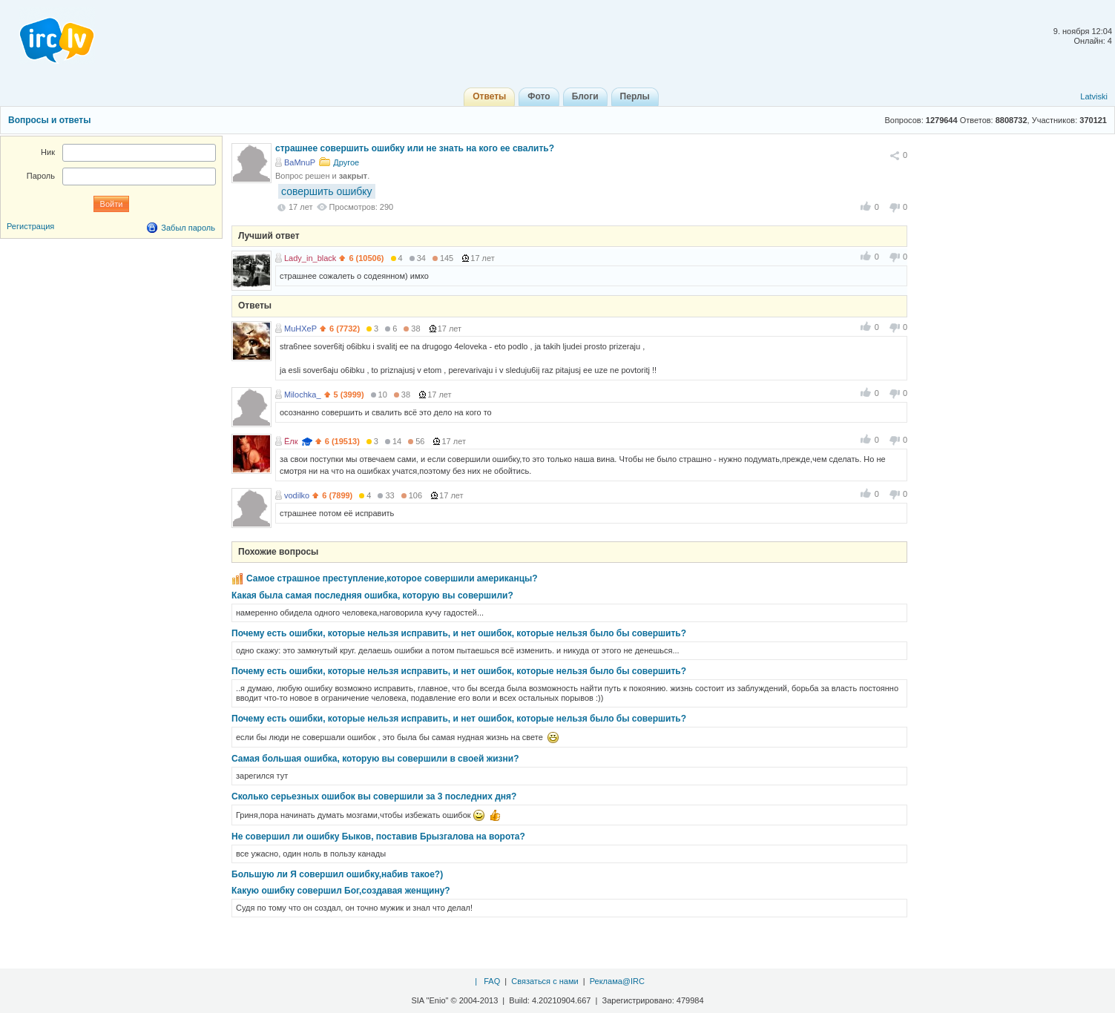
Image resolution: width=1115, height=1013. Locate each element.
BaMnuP (299, 162)
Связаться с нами (544, 981)
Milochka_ (302, 394)
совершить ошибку (326, 191)
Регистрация (30, 226)
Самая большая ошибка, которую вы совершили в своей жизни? (375, 758)
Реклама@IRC (617, 981)
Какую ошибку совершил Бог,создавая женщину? (340, 890)
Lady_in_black (310, 258)
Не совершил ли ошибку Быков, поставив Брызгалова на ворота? (378, 836)
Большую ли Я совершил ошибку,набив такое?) (337, 874)
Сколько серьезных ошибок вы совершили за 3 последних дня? (373, 796)
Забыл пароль (188, 227)
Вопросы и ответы (49, 120)
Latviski (1094, 96)
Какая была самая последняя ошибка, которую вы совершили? (372, 595)
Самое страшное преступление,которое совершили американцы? (392, 578)
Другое (346, 162)
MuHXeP (300, 328)
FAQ (492, 981)
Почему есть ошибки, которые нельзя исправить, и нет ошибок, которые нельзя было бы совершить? (458, 633)
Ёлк (291, 441)
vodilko (296, 495)
